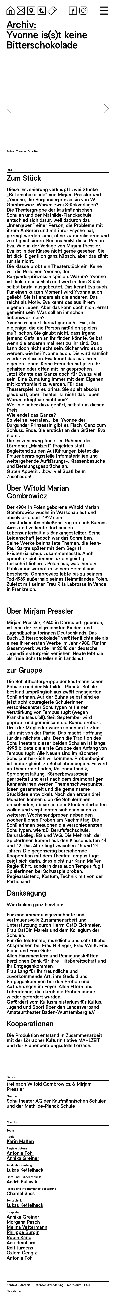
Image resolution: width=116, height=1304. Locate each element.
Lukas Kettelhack (25, 1170)
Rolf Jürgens (20, 1247)
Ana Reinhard (21, 1242)
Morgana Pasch (23, 1222)
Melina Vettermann (27, 1227)
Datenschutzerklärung (48, 1285)
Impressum (73, 1285)
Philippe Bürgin (23, 1232)
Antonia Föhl (20, 1153)
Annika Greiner (23, 1158)
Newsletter (14, 1291)
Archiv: (21, 24)
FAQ (87, 1285)
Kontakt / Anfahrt (18, 1285)
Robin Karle (19, 1237)
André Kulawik (22, 1181)
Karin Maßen (20, 1141)
